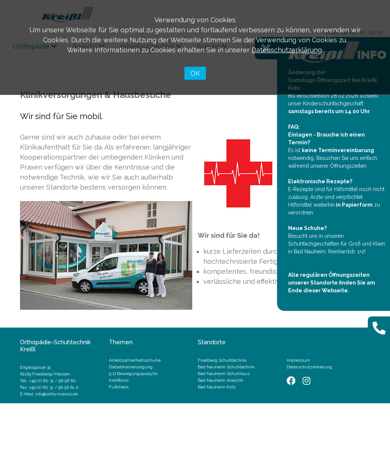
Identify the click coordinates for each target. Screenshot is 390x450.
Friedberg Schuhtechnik (222, 360)
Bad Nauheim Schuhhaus (224, 373)
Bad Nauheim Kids (217, 387)
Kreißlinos (119, 380)
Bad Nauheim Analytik (220, 380)
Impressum (298, 360)
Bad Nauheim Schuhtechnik (226, 366)
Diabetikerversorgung (131, 366)
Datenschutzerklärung (286, 50)
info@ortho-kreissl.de (56, 394)
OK (195, 73)
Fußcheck (119, 387)
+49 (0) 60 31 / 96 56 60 (52, 380)
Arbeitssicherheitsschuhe (135, 360)
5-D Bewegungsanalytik (133, 373)
